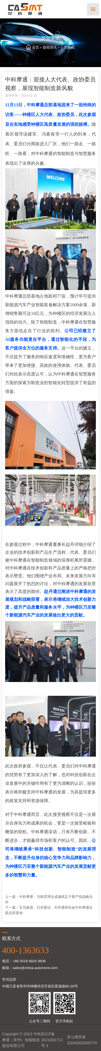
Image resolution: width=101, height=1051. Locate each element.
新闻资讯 (50, 47)
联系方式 (11, 938)
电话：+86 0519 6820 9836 (24, 961)
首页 (35, 47)
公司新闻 (67, 47)
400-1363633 (25, 950)
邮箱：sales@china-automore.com (30, 968)
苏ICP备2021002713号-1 (51, 1040)
